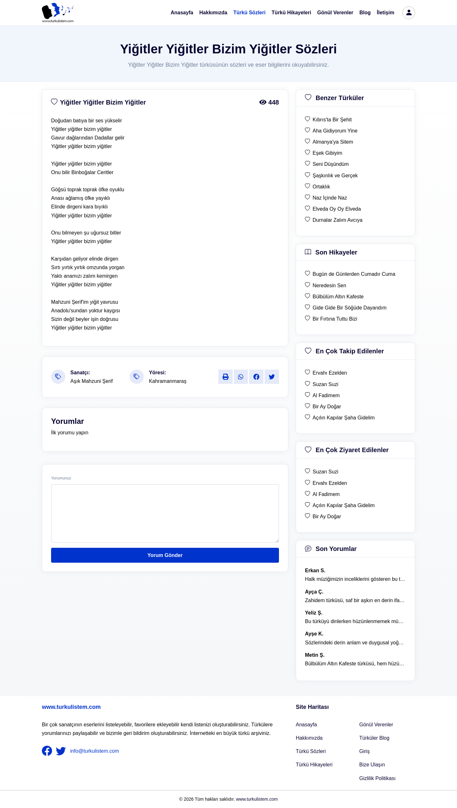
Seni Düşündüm (331, 164)
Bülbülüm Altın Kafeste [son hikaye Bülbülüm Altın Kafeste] (338, 296)
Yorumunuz (61, 478)
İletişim (385, 12)
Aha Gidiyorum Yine (335, 130)
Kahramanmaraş (167, 381)
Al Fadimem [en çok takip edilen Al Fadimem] (326, 395)
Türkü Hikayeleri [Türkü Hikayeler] (314, 764)
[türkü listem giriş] (408, 12)
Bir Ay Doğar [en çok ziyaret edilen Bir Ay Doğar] (327, 516)
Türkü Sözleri (249, 12)
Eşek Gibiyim (327, 153)
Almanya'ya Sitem (333, 142)
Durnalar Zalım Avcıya (337, 220)
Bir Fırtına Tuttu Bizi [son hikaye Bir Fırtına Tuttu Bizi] (335, 319)
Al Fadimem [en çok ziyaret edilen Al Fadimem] (326, 494)
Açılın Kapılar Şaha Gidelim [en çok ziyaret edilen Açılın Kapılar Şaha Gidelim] (344, 505)
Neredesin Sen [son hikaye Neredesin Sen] (329, 285)
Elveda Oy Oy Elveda (337, 209)
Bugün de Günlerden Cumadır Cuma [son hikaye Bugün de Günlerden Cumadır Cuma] (354, 274)
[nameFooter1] (48, 751)
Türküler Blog (374, 738)
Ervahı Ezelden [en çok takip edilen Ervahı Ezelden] (330, 373)
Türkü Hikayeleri (291, 12)
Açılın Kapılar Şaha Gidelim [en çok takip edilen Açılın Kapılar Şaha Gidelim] (344, 417)
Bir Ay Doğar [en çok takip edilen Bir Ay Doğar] (327, 406)
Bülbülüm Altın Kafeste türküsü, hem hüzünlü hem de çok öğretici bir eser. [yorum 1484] (355, 663)
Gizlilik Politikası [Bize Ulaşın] (377, 778)
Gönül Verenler (335, 12)
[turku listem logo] (58, 13)
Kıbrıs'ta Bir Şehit (332, 119)
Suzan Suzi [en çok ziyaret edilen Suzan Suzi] (325, 471)
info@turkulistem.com (94, 751)
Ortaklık (321, 186)
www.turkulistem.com (71, 707)
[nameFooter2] (62, 751)
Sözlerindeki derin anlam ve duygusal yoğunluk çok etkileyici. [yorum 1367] (355, 642)
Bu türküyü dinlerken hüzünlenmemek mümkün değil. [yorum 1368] (355, 621)
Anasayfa (182, 12)
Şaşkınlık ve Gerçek (335, 175)
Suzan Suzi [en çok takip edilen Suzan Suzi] (325, 384)
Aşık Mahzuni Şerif (91, 381)
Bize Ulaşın (372, 764)
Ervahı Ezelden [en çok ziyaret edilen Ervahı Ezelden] (330, 483)
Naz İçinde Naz (330, 197)
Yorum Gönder (165, 555)
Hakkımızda (213, 12)
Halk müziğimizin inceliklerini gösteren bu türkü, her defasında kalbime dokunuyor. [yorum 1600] (355, 579)
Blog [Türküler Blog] (365, 12)
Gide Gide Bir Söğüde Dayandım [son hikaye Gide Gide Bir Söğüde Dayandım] (350, 307)
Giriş (364, 751)
